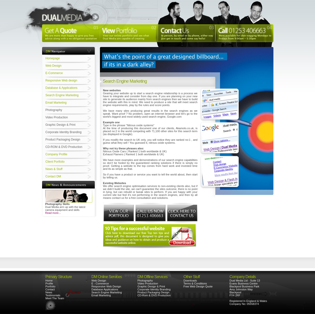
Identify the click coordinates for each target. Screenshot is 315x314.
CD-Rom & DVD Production (154, 295)
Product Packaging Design (63, 139)
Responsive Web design (61, 80)
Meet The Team (55, 298)
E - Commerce (100, 283)
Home (49, 280)
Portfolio (50, 286)
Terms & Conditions (195, 283)
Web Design (54, 65)
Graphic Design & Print (61, 124)
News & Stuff (54, 169)
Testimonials (53, 295)
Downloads (190, 280)
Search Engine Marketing (62, 95)
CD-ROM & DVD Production (64, 147)
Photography (54, 110)
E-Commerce (54, 73)
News (49, 292)
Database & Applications (62, 88)
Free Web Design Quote (198, 286)
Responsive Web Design (106, 286)
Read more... (53, 212)
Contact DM (53, 176)
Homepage (53, 58)
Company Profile (56, 154)
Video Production (57, 117)
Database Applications (105, 289)
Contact (50, 289)
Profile (49, 283)
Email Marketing (56, 102)
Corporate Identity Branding (64, 132)
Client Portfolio (55, 161)
